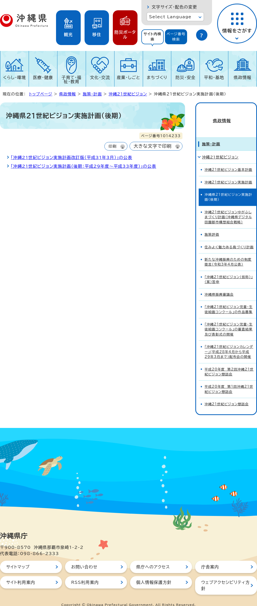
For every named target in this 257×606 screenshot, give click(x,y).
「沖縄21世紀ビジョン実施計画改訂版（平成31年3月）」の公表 (71, 157)
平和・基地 (214, 77)
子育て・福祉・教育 (72, 79)
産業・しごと (128, 77)
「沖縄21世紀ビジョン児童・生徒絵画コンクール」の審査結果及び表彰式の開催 (229, 320)
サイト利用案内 (20, 574)
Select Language (170, 17)
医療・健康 (43, 77)
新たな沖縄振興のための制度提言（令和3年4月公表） (228, 253)
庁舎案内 (210, 558)
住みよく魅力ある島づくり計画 (229, 238)
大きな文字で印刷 (153, 146)
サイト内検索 (152, 36)
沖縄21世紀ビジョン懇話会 (227, 395)
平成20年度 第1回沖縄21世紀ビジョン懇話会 (229, 380)
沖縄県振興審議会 (219, 285)
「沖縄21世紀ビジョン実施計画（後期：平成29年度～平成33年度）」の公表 (83, 166)
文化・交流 (100, 77)
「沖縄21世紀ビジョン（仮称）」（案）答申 (229, 271)
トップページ (40, 94)
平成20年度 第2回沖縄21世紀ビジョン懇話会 (229, 363)
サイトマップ (18, 558)
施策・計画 (92, 94)
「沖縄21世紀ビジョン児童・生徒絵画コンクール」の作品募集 (229, 300)
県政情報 (242, 77)
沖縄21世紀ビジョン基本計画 (228, 161)
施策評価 (212, 225)
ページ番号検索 (176, 36)
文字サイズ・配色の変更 (174, 7)
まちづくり (157, 77)
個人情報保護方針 (154, 574)
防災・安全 (186, 77)
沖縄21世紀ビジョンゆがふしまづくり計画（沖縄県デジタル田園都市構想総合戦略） (228, 208)
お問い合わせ (84, 558)
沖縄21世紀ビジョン (128, 94)
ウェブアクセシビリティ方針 (225, 577)
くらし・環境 (14, 77)
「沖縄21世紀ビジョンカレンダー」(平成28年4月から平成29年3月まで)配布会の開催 (229, 343)
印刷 (112, 146)
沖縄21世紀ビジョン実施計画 (228, 173)
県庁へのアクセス (153, 558)
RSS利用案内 (85, 574)
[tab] (152, 36)
